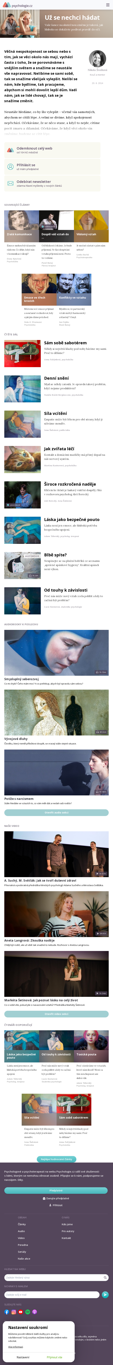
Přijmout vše (54, 1357)
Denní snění (56, 378)
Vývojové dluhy (16, 739)
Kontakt (66, 1238)
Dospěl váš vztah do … (55, 235)
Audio (21, 1231)
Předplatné (56, 1190)
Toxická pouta (86, 1054)
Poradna (23, 1245)
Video (21, 1238)
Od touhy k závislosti (66, 590)
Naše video (11, 826)
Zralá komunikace (19, 234)
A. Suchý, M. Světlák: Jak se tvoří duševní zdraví (40, 880)
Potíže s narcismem (19, 799)
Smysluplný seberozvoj (21, 679)
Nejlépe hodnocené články (56, 1159)
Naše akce (24, 1258)
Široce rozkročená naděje (70, 484)
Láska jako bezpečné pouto (72, 519)
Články (22, 1224)
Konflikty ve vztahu (72, 297)
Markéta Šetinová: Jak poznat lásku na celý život (41, 1000)
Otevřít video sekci (56, 1014)
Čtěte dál (11, 334)
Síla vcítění (55, 413)
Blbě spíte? (55, 555)
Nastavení (23, 1357)
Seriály (22, 1251)
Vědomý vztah (86, 234)
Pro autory (68, 1231)
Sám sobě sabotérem (65, 343)
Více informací (15, 1346)
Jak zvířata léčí (59, 448)
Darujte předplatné (56, 1198)
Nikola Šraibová (97, 70)
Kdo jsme (67, 1224)
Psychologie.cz (17, 5)
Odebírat (105, 1294)
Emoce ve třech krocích (34, 299)
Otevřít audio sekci (56, 812)
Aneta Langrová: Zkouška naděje (29, 940)
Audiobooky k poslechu (21, 624)
